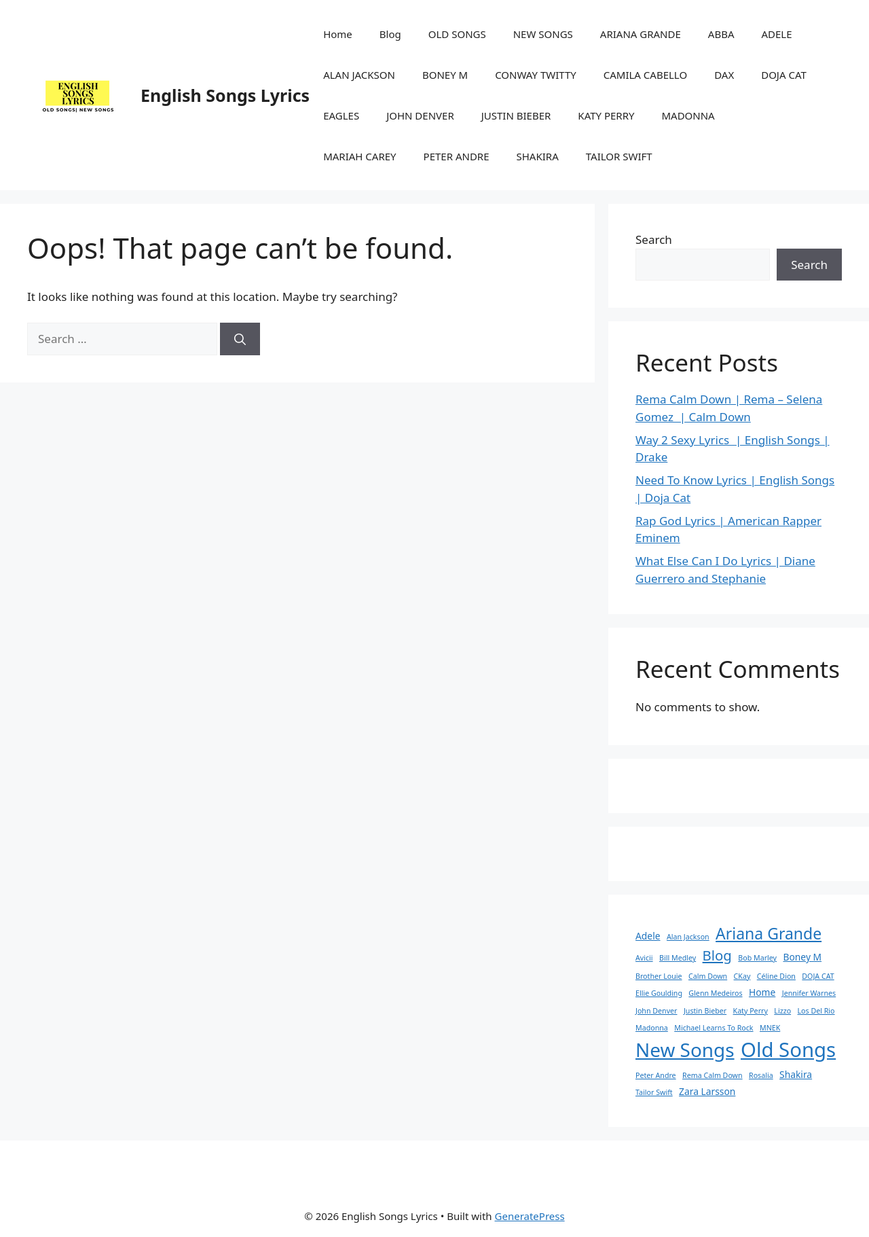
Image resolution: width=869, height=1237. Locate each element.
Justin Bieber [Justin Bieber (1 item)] (705, 1011)
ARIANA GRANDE (640, 34)
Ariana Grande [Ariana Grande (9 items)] (768, 933)
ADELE (776, 34)
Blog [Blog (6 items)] (717, 955)
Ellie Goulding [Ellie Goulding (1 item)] (658, 993)
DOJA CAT (784, 75)
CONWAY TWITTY (535, 75)
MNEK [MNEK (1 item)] (770, 1028)
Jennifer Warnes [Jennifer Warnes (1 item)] (809, 993)
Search (653, 239)
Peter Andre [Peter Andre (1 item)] (655, 1075)
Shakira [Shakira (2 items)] (795, 1074)
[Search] (240, 339)
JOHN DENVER (420, 115)
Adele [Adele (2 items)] (648, 935)
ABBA (721, 34)
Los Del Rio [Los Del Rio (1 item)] (816, 1011)
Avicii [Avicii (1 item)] (644, 958)
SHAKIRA (538, 156)
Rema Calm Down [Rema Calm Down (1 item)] (712, 1075)
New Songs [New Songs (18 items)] (685, 1049)
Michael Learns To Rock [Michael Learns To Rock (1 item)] (713, 1028)
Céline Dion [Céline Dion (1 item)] (776, 976)
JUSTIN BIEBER (516, 115)
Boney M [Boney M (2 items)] (802, 956)
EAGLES (341, 115)
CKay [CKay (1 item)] (742, 976)
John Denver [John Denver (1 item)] (656, 1011)
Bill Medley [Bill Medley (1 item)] (677, 958)
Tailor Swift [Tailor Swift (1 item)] (654, 1092)
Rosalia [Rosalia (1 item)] (761, 1075)
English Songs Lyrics (225, 95)
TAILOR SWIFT (619, 156)
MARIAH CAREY (359, 156)
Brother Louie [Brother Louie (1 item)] (658, 976)
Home (337, 34)
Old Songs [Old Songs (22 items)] (788, 1049)
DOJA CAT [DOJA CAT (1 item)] (818, 976)
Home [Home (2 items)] (762, 992)
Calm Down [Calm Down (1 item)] (707, 976)
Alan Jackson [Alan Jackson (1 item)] (688, 937)
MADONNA (687, 115)
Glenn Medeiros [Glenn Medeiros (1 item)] (715, 993)
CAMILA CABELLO (645, 75)
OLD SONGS (457, 34)
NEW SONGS (543, 34)
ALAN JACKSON (359, 75)
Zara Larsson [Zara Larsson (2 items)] (707, 1091)
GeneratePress (530, 1216)
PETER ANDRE (456, 156)
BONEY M (445, 75)
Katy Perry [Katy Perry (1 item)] (750, 1011)
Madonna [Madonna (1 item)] (651, 1028)
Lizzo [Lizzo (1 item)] (782, 1011)
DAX (724, 75)
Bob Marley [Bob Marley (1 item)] (757, 958)
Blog (390, 34)
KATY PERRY (606, 115)
